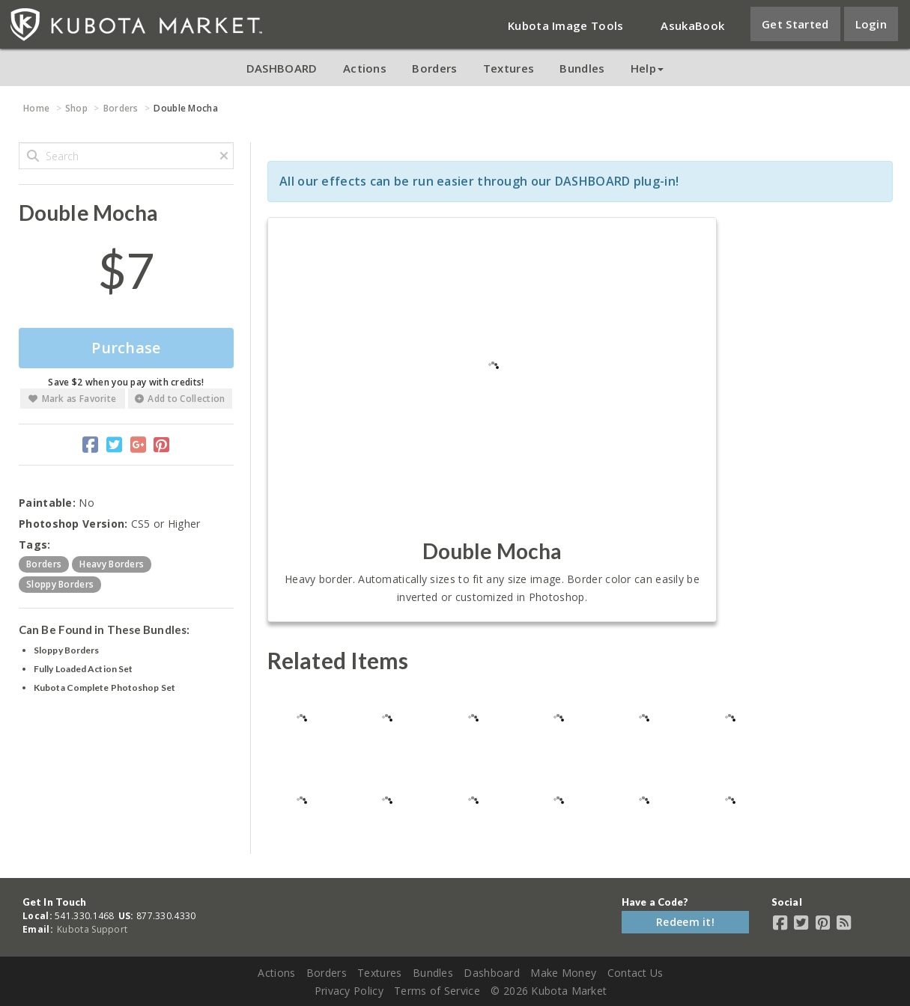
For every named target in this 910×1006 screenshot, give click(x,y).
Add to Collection (180, 398)
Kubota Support (92, 929)
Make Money (563, 973)
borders (43, 564)
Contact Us (635, 973)
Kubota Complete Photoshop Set (104, 687)
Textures (508, 68)
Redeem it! (685, 922)
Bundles (581, 68)
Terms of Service (437, 991)
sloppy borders (60, 584)
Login (871, 23)
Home (36, 108)
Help (647, 68)
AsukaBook (692, 25)
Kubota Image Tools (565, 25)
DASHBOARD (282, 68)
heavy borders (111, 564)
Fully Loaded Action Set (83, 668)
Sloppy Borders (66, 650)
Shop (76, 108)
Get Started (795, 23)
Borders (434, 68)
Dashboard (492, 973)
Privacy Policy (349, 991)
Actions (364, 68)
